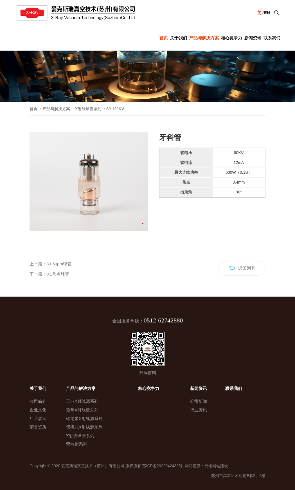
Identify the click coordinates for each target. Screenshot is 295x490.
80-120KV (115, 109)
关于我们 (178, 37)
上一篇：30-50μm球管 (51, 271)
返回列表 (242, 275)
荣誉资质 (38, 426)
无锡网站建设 (216, 466)
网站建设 (192, 466)
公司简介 (38, 401)
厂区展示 (38, 418)
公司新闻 (198, 401)
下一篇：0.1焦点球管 (49, 281)
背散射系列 (76, 444)
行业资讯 (198, 409)
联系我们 (272, 37)
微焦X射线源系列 (82, 409)
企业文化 (38, 409)
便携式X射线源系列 (84, 426)
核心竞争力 (231, 37)
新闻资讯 (252, 37)
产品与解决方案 (204, 37)
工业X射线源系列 (82, 401)
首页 (163, 37)
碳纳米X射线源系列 (84, 418)
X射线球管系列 (88, 109)
